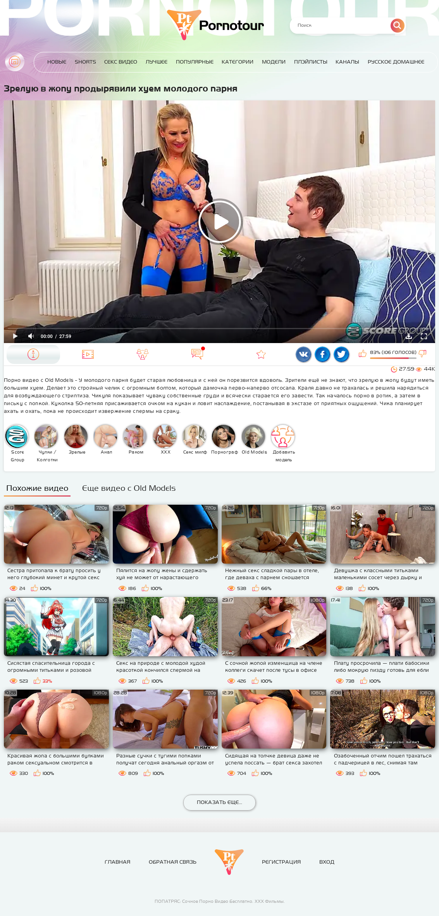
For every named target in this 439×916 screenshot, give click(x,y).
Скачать (409, 336)
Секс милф (194, 439)
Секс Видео (120, 62)
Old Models (254, 439)
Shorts (85, 62)
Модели (274, 62)
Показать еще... (219, 802)
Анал (105, 439)
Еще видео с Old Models (129, 487)
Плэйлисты (310, 62)
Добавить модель (283, 443)
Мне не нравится (423, 354)
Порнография (225, 439)
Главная (14, 61)
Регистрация (281, 862)
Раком (134, 439)
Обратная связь (172, 862)
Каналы (347, 62)
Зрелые (76, 439)
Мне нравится (363, 354)
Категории (237, 62)
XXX (164, 439)
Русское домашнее (396, 62)
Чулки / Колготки (46, 443)
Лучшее (156, 62)
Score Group (16, 443)
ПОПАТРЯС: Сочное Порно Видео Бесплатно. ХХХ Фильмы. (220, 901)
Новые (56, 62)
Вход (326, 862)
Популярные (194, 62)
